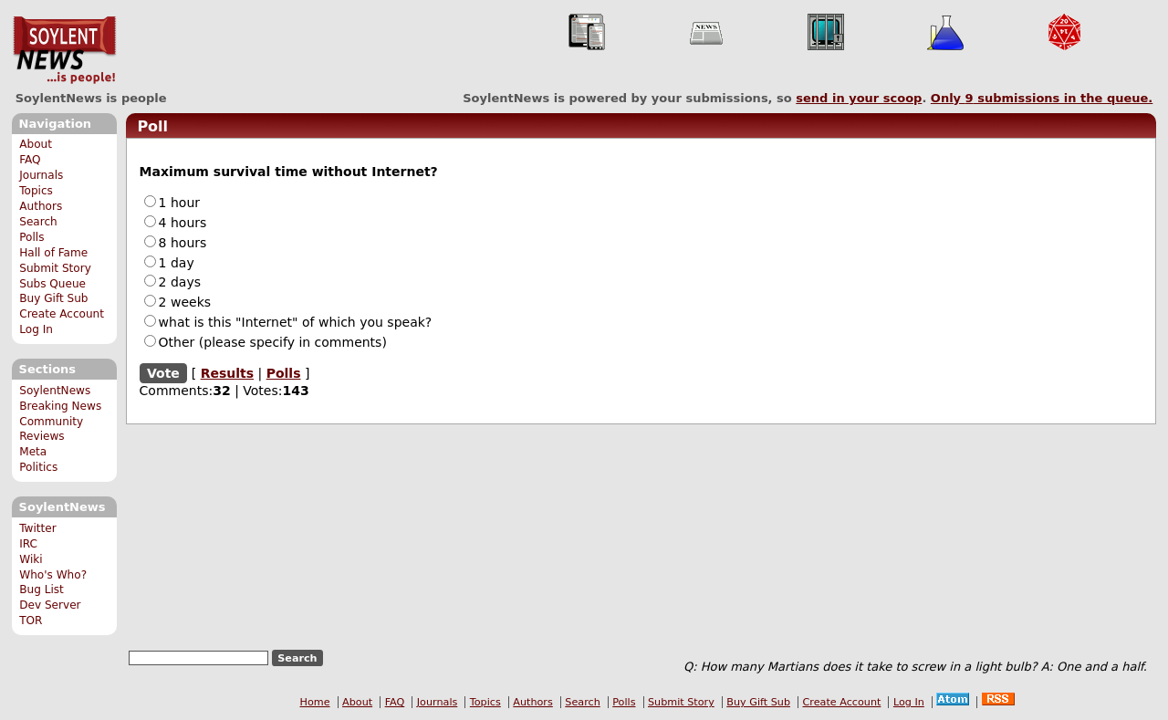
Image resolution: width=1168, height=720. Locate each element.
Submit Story (55, 268)
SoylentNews (64, 50)
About (35, 144)
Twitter (37, 528)
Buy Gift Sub (53, 298)
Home (315, 702)
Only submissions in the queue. (1041, 98)
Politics (38, 467)
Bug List (41, 589)
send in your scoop (859, 98)
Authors (40, 206)
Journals (41, 175)
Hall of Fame (53, 252)
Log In (36, 329)
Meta (33, 451)
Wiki (30, 559)
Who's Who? (53, 575)
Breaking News (60, 406)
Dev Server (49, 605)
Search (38, 221)
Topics (36, 190)
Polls (31, 237)
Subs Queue (52, 283)
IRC (28, 543)
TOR (30, 620)
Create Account (61, 314)
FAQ (29, 159)
